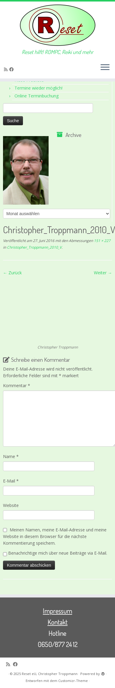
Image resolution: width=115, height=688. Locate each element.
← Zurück (12, 273)
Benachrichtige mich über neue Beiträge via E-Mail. (57, 553)
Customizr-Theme (73, 680)
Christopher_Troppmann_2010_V (34, 247)
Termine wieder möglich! (38, 88)
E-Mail (11, 481)
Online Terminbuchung (36, 96)
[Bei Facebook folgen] (12, 69)
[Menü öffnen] (105, 67)
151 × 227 (101, 240)
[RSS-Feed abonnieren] (6, 69)
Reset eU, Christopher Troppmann (50, 673)
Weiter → (103, 273)
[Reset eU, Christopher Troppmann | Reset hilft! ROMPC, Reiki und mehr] (57, 25)
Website (11, 505)
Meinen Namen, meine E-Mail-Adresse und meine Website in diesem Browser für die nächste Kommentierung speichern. (55, 536)
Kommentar (16, 385)
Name (11, 456)
